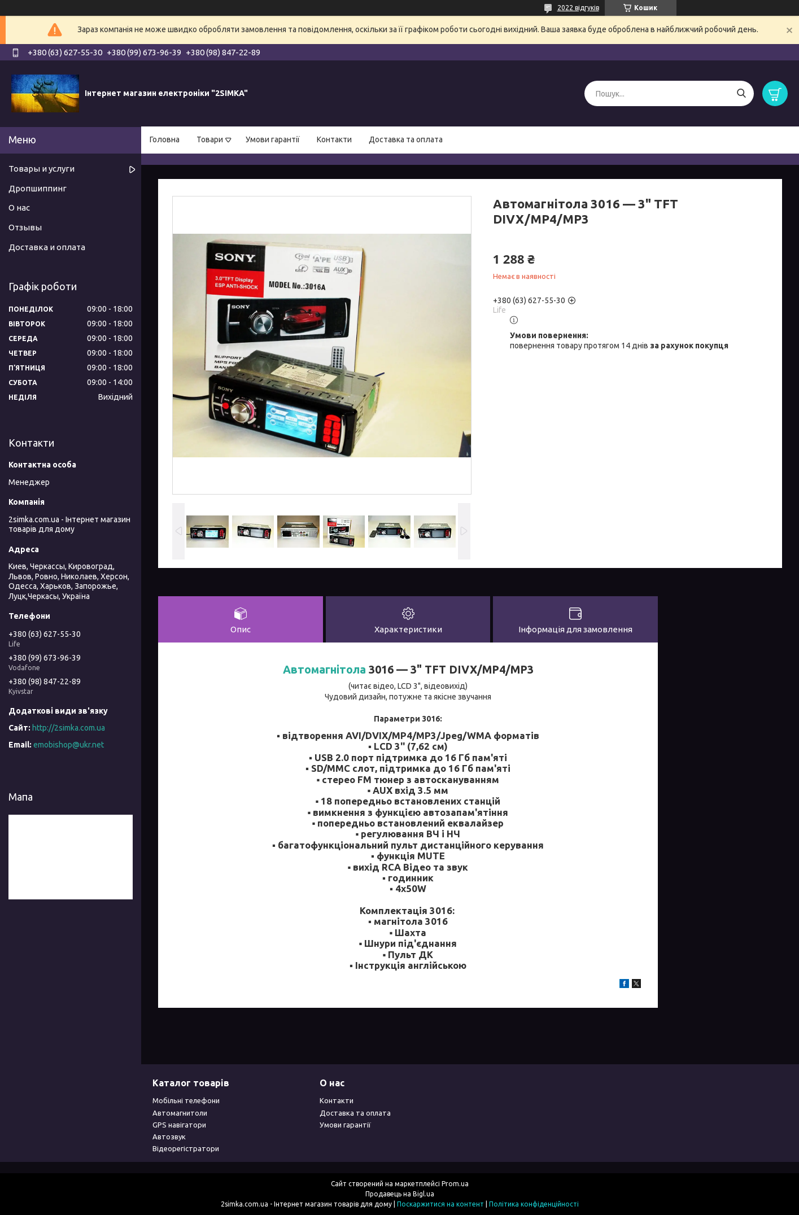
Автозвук (169, 1136)
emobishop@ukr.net (68, 744)
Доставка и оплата (46, 247)
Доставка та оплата (406, 139)
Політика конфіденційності (534, 1204)
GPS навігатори (179, 1125)
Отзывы (25, 227)
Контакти (334, 139)
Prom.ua (455, 1183)
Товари (210, 139)
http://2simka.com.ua (68, 727)
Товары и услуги (41, 168)
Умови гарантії (273, 139)
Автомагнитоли (179, 1113)
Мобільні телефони (186, 1100)
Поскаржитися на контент (440, 1204)
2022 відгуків (578, 7)
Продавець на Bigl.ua (399, 1193)
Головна (165, 139)
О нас (19, 207)
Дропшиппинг (37, 188)
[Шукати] (741, 93)
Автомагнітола (324, 669)
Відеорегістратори (185, 1148)
